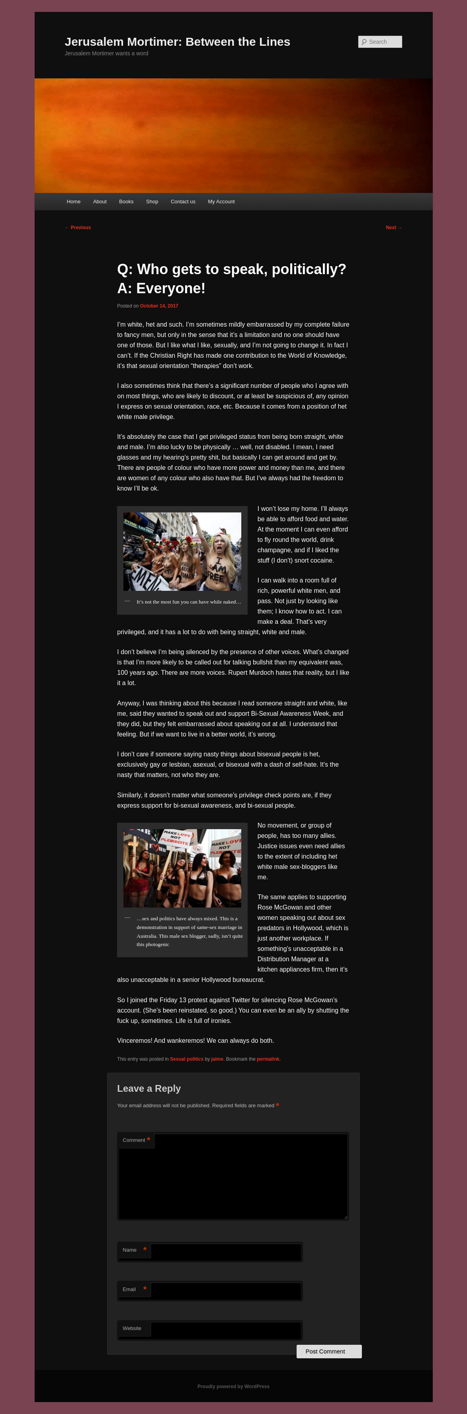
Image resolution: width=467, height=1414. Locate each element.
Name (135, 1250)
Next (394, 227)
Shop (152, 202)
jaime (217, 1059)
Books (126, 202)
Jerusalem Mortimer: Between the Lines (178, 41)
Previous (78, 227)
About (100, 202)
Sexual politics (186, 1059)
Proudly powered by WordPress (233, 1386)
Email (135, 1289)
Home (74, 202)
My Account (221, 202)
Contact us (183, 202)
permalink (268, 1059)
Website (132, 1328)
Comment (136, 1140)
